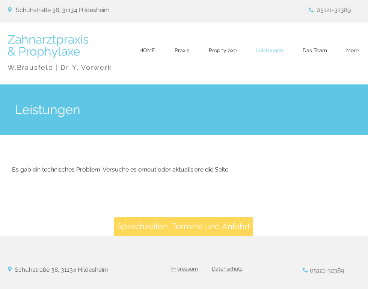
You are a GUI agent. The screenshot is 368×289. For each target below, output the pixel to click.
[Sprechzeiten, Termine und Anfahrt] (183, 226)
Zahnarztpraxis (50, 39)
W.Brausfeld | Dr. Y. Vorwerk (60, 67)
